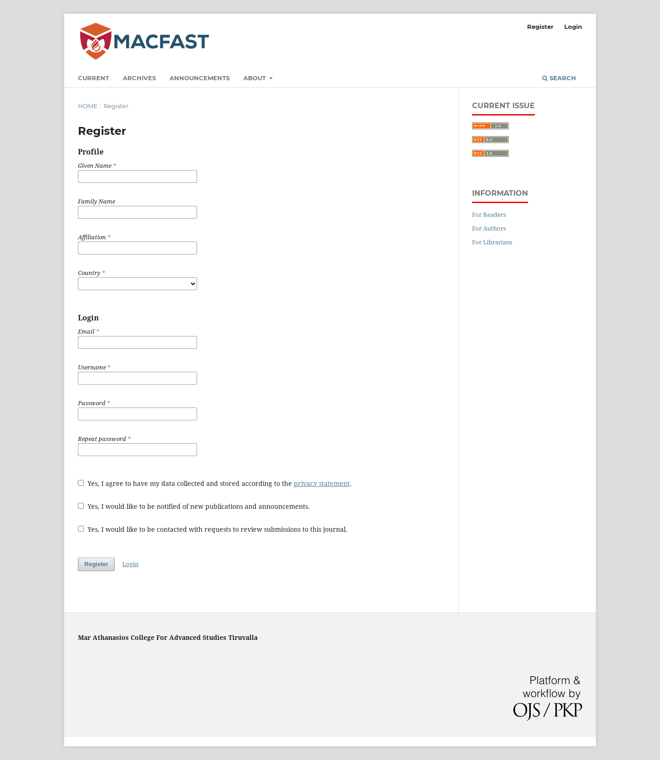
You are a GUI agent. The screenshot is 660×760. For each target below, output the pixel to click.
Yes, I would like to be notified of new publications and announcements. (194, 506)
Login (573, 26)
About (255, 78)
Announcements (200, 78)
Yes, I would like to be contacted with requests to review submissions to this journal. (212, 529)
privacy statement (322, 483)
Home (88, 106)
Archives (139, 78)
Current (93, 78)
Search (559, 78)
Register (540, 26)
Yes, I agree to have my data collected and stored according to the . (215, 483)
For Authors (489, 228)
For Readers (489, 214)
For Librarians (492, 242)
